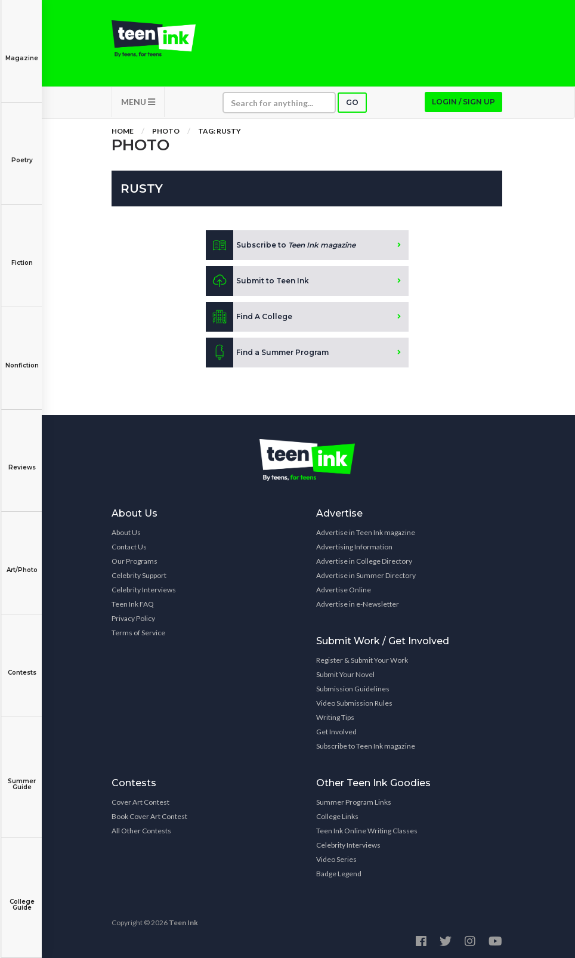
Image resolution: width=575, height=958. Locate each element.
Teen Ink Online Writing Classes (367, 830)
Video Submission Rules (354, 703)
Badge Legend (338, 873)
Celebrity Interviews (144, 589)
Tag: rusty (219, 130)
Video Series (336, 859)
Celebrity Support (139, 575)
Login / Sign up (463, 101)
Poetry (22, 152)
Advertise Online (343, 589)
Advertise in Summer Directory (366, 575)
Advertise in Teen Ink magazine (365, 532)
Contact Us (129, 546)
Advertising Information (354, 546)
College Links (337, 816)
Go (352, 102)
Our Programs (134, 561)
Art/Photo (22, 561)
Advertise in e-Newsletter (357, 603)
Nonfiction (22, 357)
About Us (126, 532)
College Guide (22, 896)
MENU (138, 102)
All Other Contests (141, 830)
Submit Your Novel (345, 674)
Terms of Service (138, 632)
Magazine (22, 50)
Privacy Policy (133, 618)
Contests (22, 664)
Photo (166, 130)
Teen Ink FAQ (133, 603)
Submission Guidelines (352, 688)
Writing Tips (335, 717)
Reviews (22, 459)
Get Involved (336, 731)
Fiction (22, 254)
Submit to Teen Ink (257, 281)
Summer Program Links (353, 802)
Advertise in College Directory (364, 561)
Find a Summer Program (267, 352)
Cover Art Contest (140, 802)
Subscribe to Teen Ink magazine (365, 745)
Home (123, 130)
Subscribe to (280, 245)
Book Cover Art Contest (149, 816)
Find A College (249, 317)
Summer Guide (22, 776)
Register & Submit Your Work (362, 660)
